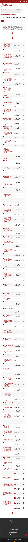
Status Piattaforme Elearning (13, 532)
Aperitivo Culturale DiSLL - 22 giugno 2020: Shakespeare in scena (8, 454)
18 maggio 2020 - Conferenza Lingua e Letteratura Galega (7, 394)
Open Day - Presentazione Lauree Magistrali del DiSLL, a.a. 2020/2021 (8, 378)
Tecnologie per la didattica (14, 529)
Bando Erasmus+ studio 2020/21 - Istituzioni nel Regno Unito (8, 250)
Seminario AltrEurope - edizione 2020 (7, 285)
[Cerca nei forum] (7, 33)
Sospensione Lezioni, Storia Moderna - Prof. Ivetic (8, 106)
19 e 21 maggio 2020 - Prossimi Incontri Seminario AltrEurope (8, 410)
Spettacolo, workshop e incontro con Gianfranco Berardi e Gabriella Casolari (7, 498)
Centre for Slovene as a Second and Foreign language (7, 399)
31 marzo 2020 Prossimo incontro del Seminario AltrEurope (8, 294)
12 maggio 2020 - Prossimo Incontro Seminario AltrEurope (8, 390)
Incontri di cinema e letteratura (7, 335)
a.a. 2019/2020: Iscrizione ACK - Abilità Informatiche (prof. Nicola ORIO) (8, 98)
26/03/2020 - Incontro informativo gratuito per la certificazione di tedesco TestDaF (8, 290)
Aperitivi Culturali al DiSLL (8, 407)
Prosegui (14, 541)
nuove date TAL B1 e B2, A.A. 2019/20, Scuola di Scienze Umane (8, 115)
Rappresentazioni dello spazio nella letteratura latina (7, 195)
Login (26, 1)
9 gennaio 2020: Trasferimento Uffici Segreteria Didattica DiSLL (8, 229)
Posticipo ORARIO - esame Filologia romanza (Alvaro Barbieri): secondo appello (8, 458)
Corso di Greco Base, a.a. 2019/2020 (8, 103)
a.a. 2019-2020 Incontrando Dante (8, 346)
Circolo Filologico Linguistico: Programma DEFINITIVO (7, 369)
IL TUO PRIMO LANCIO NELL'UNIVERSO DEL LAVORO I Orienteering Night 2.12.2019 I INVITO (8, 201)
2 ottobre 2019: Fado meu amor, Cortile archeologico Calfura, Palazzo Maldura (8, 79)
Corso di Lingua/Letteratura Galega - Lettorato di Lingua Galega (8, 255)
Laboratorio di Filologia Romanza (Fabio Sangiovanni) (7, 123)
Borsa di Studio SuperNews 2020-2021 (8, 436)
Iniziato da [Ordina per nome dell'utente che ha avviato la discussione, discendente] (16, 40)
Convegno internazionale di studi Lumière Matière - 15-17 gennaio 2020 (7, 493)
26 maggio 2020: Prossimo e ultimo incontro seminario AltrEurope (8, 432)
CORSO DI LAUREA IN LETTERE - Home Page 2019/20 (11, 12)
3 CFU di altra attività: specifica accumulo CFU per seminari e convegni (8, 331)
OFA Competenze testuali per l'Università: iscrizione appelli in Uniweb (8, 508)
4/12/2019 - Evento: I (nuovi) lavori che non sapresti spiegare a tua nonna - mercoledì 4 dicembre (7, 219)
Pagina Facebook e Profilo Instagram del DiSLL (8, 145)
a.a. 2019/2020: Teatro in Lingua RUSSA (8, 214)
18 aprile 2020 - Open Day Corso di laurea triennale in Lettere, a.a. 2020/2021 (8, 316)
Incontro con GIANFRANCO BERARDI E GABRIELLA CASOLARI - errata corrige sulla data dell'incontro (7, 503)
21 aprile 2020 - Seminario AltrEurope (8, 343)
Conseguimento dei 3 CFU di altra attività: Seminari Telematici (8, 321)
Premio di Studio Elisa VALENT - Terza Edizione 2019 (8, 51)
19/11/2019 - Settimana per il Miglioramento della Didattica (8, 141)
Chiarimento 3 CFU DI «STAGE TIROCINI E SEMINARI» (7, 444)
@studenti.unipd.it (9, 27)
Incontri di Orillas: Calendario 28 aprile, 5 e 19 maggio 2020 (8, 355)
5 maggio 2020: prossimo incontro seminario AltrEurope (8, 374)
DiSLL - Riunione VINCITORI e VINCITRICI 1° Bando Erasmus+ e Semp (8, 260)
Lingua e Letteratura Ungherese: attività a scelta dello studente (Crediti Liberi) (8, 69)
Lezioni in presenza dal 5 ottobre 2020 (8, 469)
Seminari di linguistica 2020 (8, 308)
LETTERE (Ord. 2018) (19, 9)
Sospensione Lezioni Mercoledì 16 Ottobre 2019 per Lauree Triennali (8, 110)
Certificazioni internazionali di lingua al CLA (8, 64)
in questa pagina (19, 29)
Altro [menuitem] (25, 5)
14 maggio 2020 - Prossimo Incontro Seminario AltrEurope (8, 403)
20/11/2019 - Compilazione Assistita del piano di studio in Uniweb (8, 133)
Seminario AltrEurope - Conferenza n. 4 (7, 339)
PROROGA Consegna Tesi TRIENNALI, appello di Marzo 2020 (8, 265)
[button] (21, 1)
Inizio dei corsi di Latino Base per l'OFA (7, 177)
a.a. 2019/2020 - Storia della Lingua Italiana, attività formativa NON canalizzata (8, 84)
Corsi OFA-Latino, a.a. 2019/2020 (7, 95)
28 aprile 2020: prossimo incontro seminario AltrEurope (8, 365)
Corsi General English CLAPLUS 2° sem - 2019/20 (7, 245)
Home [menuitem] (19, 5)
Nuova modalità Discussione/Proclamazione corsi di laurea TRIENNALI (8, 237)
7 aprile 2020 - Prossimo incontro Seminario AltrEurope (8, 312)
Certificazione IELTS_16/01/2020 (7, 168)
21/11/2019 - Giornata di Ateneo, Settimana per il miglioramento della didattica (8, 157)
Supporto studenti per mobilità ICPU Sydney (7, 119)
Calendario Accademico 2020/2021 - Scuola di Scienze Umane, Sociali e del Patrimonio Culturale (8, 449)
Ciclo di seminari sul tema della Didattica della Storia (8, 205)
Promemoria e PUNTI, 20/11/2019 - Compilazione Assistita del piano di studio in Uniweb (8, 172)
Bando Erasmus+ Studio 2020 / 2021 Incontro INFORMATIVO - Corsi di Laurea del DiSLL (8, 128)
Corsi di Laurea (11, 9)
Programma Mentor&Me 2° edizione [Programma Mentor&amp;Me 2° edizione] (8, 61)
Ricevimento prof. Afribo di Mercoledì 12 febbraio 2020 (8, 242)
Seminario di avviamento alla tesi (8, 234)
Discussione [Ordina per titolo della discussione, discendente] (4, 40)
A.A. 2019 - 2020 (4, 9)
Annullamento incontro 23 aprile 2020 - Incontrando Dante (8, 360)
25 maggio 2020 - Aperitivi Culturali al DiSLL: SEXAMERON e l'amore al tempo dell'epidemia (8, 422)
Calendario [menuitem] (22, 5)
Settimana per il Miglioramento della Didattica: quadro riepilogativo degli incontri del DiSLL (8, 150)
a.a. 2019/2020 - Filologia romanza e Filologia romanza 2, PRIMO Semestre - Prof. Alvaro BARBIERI (8, 45)
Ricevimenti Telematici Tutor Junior (7, 299)
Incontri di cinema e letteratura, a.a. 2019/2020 (8, 137)
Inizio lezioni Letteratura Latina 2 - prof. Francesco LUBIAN (8, 269)
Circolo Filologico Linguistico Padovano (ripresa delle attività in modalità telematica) (7, 326)
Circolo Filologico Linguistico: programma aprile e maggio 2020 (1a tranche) (8, 351)
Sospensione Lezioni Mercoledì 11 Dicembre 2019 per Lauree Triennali (8, 225)
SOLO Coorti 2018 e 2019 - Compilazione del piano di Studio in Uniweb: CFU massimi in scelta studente (8, 74)
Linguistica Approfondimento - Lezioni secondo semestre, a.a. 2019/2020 (8, 275)
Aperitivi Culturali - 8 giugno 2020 (8, 440)
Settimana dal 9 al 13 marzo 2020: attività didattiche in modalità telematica (7, 280)
